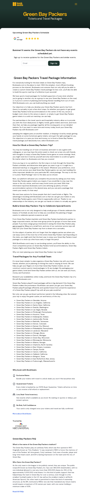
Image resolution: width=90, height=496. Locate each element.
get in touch (17, 226)
